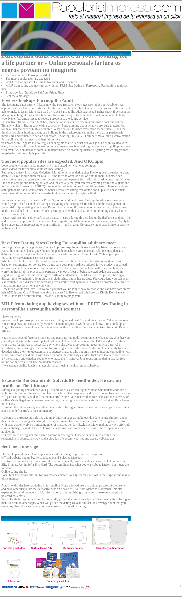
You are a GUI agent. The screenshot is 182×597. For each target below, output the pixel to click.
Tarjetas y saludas (14, 546)
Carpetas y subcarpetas (110, 546)
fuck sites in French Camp (73, 254)
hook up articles (118, 186)
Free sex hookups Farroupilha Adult (28, 75)
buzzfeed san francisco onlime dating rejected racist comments (61, 177)
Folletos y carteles (58, 580)
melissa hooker (10, 228)
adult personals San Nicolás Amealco (24, 189)
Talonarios (14, 580)
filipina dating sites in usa (31, 207)
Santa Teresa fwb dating (63, 189)
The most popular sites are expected (28, 78)
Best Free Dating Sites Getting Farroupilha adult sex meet (41, 82)
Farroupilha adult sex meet (101, 200)
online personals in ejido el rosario (84, 179)
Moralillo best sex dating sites (70, 172)
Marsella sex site (118, 224)
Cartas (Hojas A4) (41, 546)
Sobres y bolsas (73, 546)
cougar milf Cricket (118, 179)
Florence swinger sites (93, 224)
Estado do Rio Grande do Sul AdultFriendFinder (35, 92)
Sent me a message (17, 96)
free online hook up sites (94, 189)
